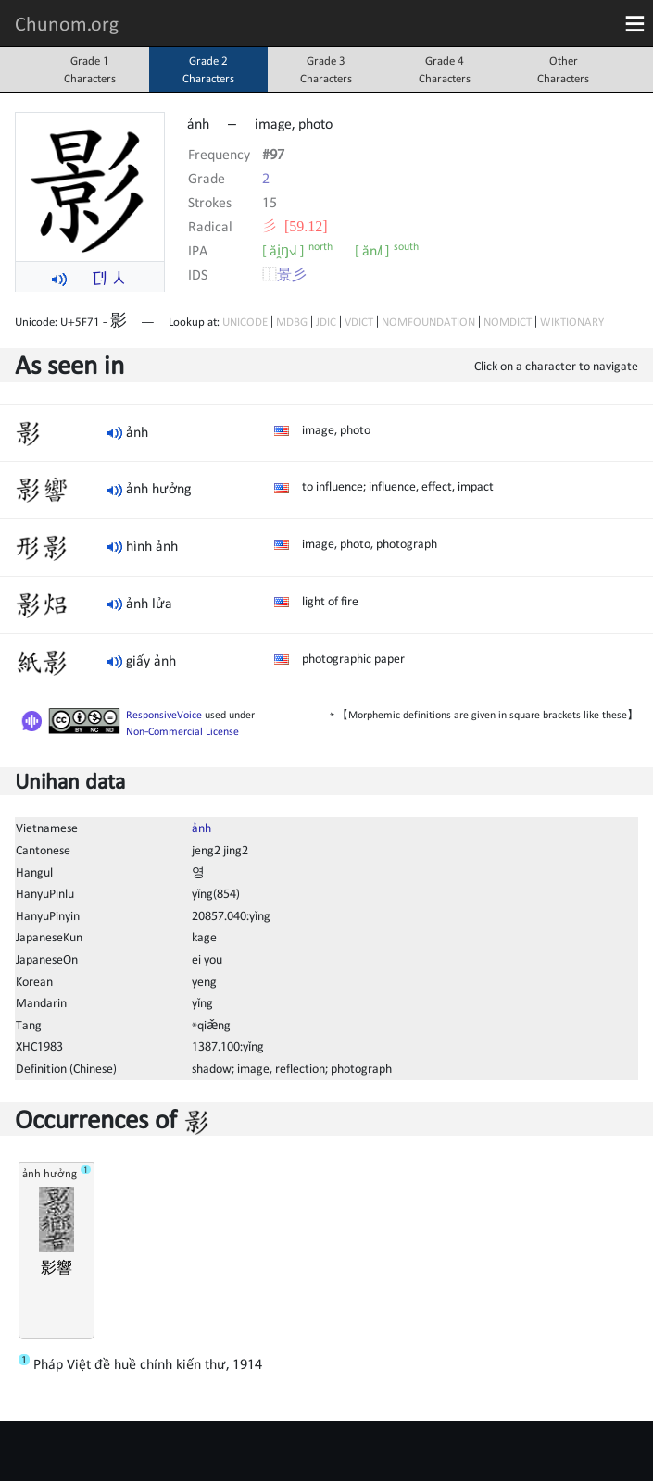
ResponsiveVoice (164, 714)
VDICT (359, 322)
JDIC (326, 322)
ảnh (201, 827)
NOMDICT (507, 322)
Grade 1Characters (90, 69)
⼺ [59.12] (295, 225)
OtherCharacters (563, 69)
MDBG (292, 322)
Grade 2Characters (208, 69)
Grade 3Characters (326, 69)
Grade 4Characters (445, 69)
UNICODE (245, 322)
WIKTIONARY (572, 322)
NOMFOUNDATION (428, 322)
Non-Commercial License (182, 731)
